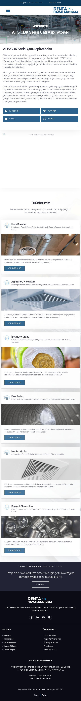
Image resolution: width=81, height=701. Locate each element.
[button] (8, 10)
